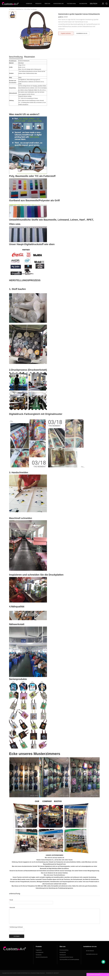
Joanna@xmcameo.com (91, 954)
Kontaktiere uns (58, 3)
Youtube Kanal (71, 3)
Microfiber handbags (30, 9)
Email (11, 900)
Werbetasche (63, 954)
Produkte (38, 3)
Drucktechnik (63, 952)
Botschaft (12, 907)
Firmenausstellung (64, 950)
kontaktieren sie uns (81, 33)
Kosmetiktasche (39, 952)
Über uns (47, 3)
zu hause (11, 9)
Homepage (29, 3)
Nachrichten (83, 3)
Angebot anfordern (66, 33)
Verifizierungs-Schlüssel (16, 927)
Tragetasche (39, 950)
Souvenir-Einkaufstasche (41, 957)
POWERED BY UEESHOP (52, 973)
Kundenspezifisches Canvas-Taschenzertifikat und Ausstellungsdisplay (69, 957)
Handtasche (19, 9)
